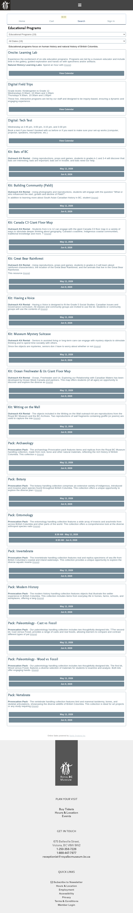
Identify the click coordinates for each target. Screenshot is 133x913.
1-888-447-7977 (66, 853)
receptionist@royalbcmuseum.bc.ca (66, 856)
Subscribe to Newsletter (68, 882)
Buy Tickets (66, 809)
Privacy (66, 897)
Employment (66, 889)
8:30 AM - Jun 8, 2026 (66, 540)
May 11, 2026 (66, 169)
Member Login (66, 904)
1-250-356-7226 (66, 849)
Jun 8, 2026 (66, 174)
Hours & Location (66, 812)
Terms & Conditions (66, 901)
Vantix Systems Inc (77, 736)
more (67, 65)
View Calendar (66, 73)
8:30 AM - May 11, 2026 (66, 534)
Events (66, 816)
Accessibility (66, 893)
